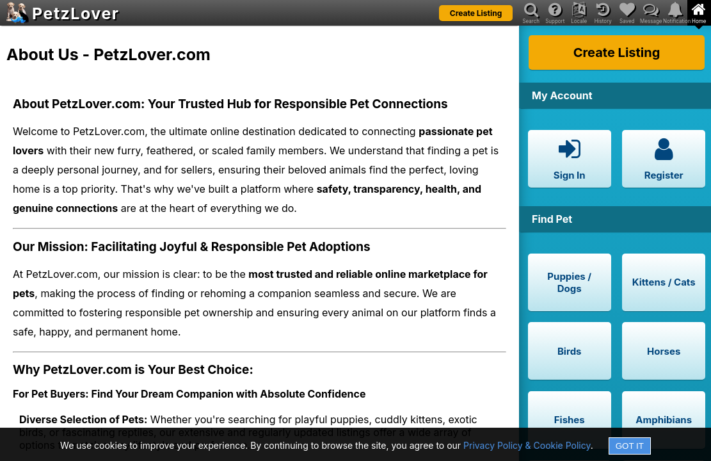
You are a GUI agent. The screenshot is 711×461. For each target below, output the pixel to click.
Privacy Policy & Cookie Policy (527, 445)
